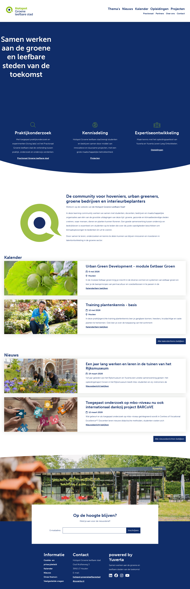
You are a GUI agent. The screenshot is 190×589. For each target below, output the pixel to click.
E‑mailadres (55, 530)
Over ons (170, 13)
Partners (160, 13)
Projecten (178, 9)
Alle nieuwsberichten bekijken (169, 439)
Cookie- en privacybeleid (50, 562)
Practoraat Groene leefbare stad (33, 158)
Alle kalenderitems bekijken (171, 341)
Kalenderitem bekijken (97, 288)
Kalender (141, 9)
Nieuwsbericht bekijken (97, 386)
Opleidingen (159, 9)
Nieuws (127, 9)
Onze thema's (50, 577)
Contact (181, 13)
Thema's (114, 9)
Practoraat (148, 13)
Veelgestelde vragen (54, 581)
